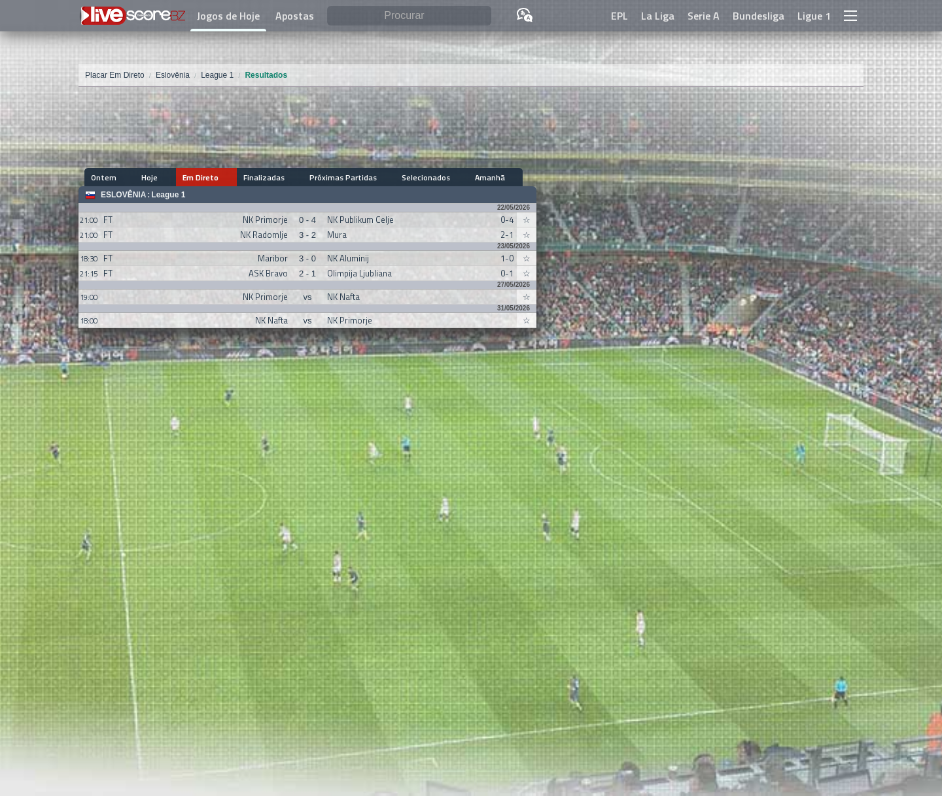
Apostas (294, 16)
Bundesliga (758, 16)
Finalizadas (229, 177)
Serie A (704, 16)
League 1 (168, 194)
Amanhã (418, 177)
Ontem (104, 177)
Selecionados (365, 177)
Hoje (138, 177)
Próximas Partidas (295, 177)
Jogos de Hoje (228, 16)
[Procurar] (409, 16)
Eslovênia (123, 194)
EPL (619, 16)
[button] (850, 15)
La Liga (657, 16)
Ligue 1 (814, 16)
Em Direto (178, 177)
